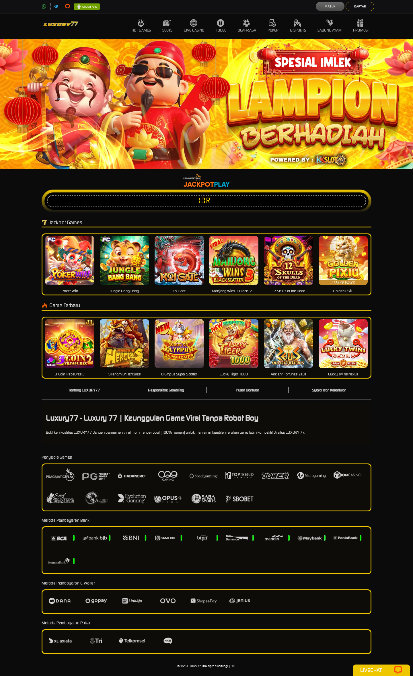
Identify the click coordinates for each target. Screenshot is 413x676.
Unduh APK (87, 7)
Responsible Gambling (166, 390)
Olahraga (247, 26)
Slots (167, 26)
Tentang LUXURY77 (84, 390)
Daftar (360, 6)
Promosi (361, 26)
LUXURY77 (194, 666)
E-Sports (298, 26)
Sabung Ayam (329, 26)
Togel (221, 26)
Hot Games (141, 26)
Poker (273, 26)
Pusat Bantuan (247, 390)
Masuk (330, 6)
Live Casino (194, 26)
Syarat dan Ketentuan (329, 390)
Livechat (381, 670)
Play (222, 184)
